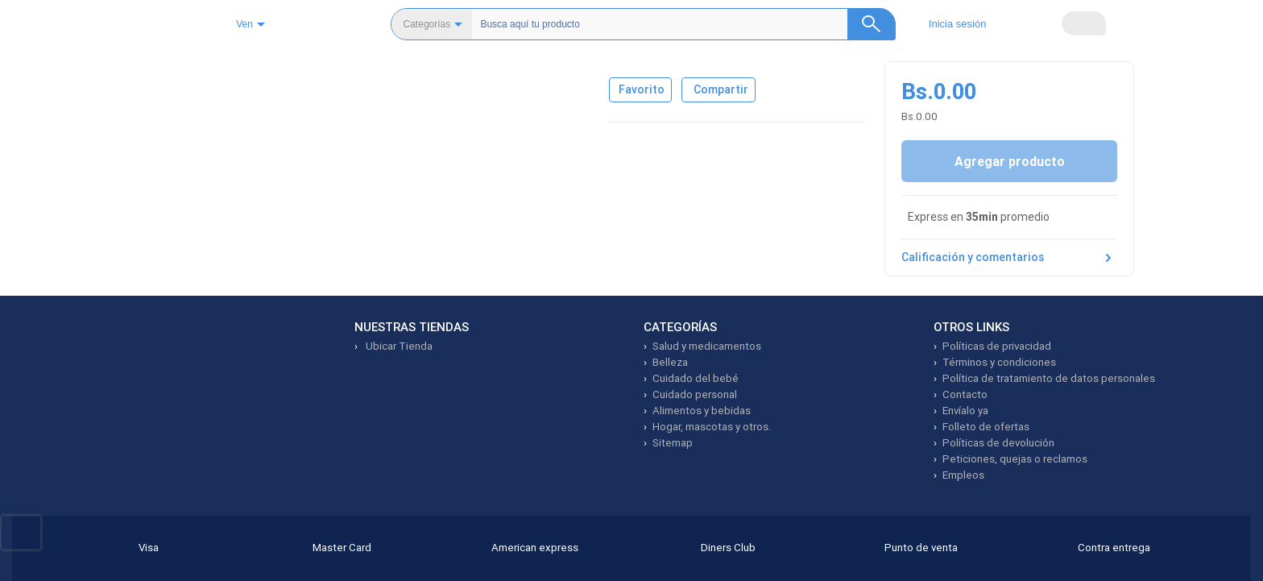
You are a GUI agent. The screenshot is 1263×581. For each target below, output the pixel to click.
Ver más (737, 352)
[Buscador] (673, 24)
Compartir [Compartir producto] (740, 199)
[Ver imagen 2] (154, 178)
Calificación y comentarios (1009, 380)
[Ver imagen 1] (154, 120)
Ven (288, 25)
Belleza (147, 69)
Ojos (275, 69)
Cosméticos (214, 69)
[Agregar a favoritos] (647, 199)
